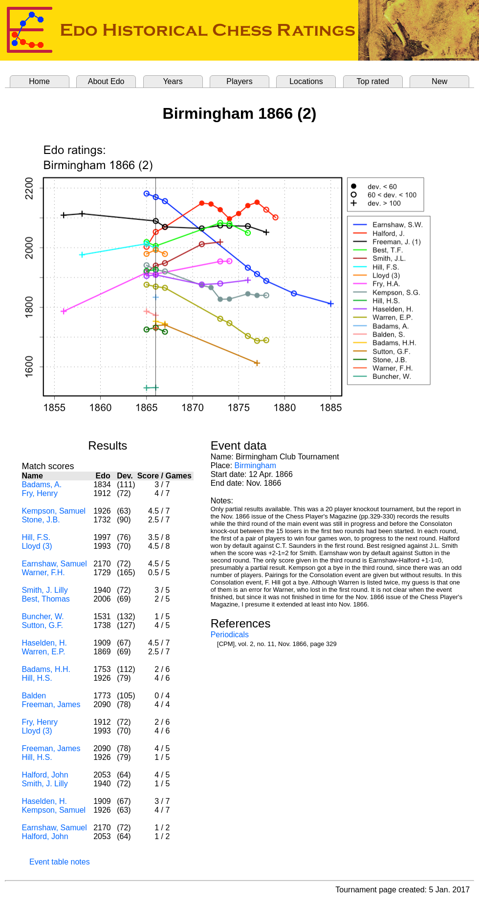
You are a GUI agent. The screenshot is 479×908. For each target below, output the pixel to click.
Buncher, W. (43, 616)
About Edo (106, 81)
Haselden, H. (44, 643)
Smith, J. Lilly (44, 590)
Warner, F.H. (43, 572)
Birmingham (255, 465)
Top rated (373, 81)
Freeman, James (51, 704)
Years (172, 81)
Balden (34, 696)
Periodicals (230, 634)
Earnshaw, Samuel (54, 564)
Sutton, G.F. (42, 625)
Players (239, 81)
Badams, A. (42, 484)
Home (39, 81)
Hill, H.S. (37, 678)
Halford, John (45, 775)
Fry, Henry (39, 493)
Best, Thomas (45, 599)
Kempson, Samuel (54, 511)
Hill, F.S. (36, 537)
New (439, 81)
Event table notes (59, 862)
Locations (306, 81)
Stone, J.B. (41, 520)
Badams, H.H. (46, 669)
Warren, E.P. (43, 652)
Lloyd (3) (37, 546)
